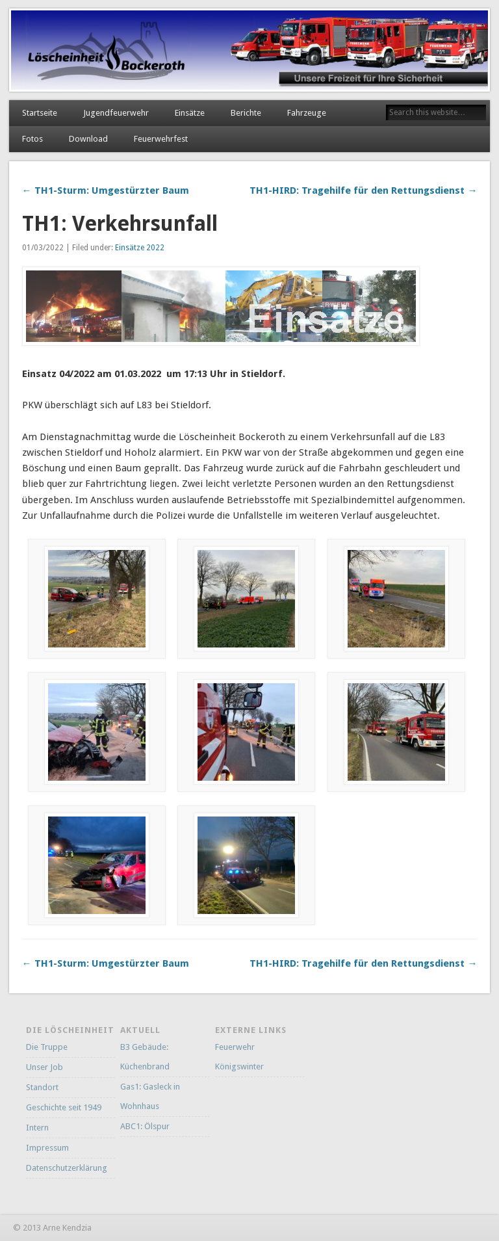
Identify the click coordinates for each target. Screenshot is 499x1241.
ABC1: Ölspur (145, 1126)
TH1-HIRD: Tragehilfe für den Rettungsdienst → (363, 190)
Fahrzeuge (306, 113)
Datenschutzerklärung (66, 1168)
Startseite (39, 113)
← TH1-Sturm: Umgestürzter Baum (105, 190)
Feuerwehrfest (161, 139)
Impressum (47, 1148)
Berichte (246, 113)
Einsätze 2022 (139, 247)
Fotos (32, 139)
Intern (37, 1127)
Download (88, 139)
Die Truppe (47, 1047)
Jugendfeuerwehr (116, 113)
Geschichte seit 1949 (63, 1107)
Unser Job (44, 1067)
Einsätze (190, 113)
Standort (42, 1087)
